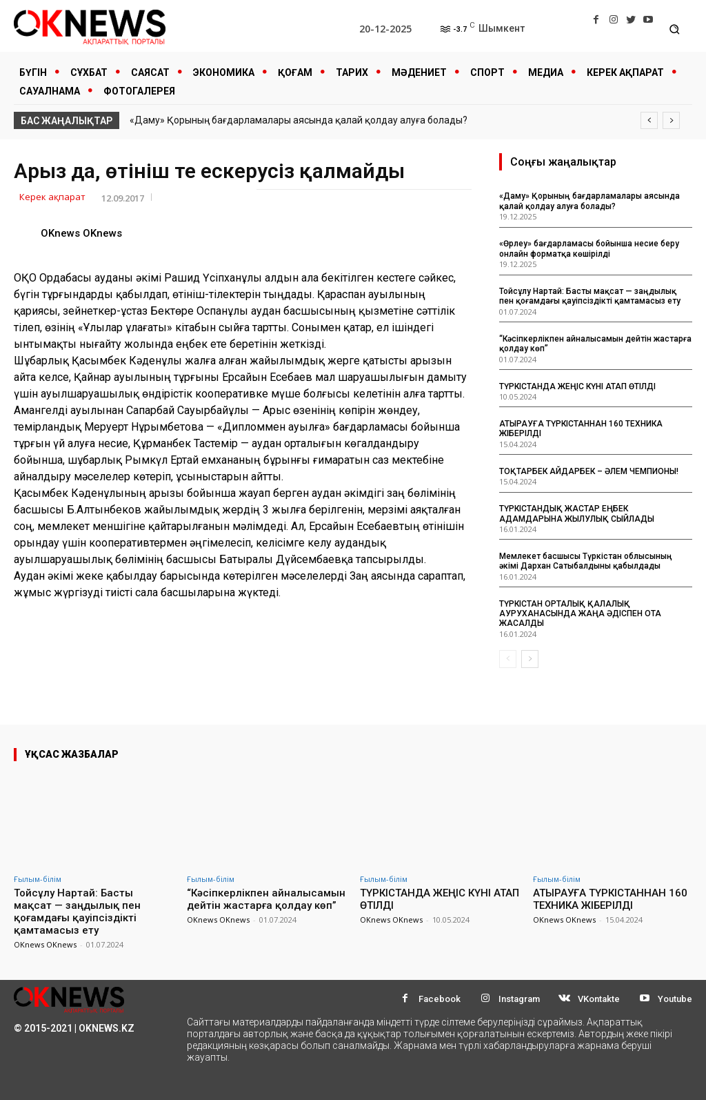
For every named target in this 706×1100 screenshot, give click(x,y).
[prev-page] (507, 659)
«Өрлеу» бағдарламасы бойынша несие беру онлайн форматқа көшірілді (589, 248)
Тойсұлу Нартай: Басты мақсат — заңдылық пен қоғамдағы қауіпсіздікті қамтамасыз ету (589, 296)
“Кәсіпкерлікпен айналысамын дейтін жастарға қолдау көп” (266, 899)
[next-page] (529, 659)
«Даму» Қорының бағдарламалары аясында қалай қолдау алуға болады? (298, 120)
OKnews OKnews (81, 233)
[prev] (649, 120)
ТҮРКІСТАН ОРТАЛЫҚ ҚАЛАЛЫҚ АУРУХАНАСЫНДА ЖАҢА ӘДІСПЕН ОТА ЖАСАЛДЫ (580, 614)
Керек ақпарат (52, 197)
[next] (671, 120)
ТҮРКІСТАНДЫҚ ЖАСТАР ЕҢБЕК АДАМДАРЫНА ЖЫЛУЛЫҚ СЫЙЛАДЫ (576, 513)
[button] (674, 29)
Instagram (519, 999)
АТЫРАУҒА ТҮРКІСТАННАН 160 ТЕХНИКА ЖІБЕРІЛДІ (610, 899)
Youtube (675, 999)
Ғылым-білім (37, 879)
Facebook (439, 999)
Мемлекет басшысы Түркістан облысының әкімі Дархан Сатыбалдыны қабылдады (585, 561)
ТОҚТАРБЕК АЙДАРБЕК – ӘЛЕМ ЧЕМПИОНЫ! (588, 471)
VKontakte (599, 999)
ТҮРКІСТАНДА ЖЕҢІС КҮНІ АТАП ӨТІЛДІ (577, 386)
